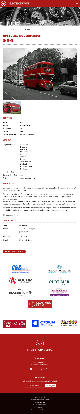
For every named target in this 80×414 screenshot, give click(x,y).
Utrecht (23, 157)
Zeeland (23, 164)
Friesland (23, 147)
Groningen (24, 145)
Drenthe (23, 149)
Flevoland (24, 152)
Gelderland (24, 154)
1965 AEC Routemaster (30, 30)
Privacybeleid (40, 402)
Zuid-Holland (25, 162)
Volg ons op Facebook (41, 369)
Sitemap (40, 407)
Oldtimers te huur (16, 30)
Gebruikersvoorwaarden (40, 400)
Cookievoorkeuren (40, 405)
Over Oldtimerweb (40, 362)
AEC (22, 122)
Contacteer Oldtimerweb (40, 365)
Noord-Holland (26, 159)
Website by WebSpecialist (40, 410)
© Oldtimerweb (40, 397)
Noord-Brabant (26, 166)
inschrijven (50, 386)
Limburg (23, 169)
